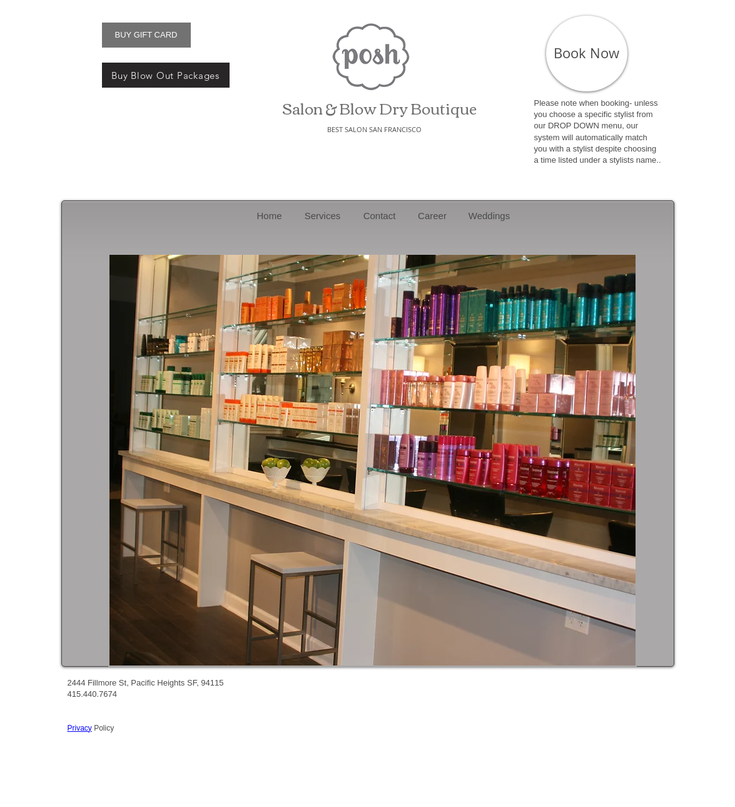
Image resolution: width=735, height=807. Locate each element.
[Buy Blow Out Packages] (166, 75)
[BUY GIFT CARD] (146, 35)
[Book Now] (586, 53)
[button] (372, 460)
